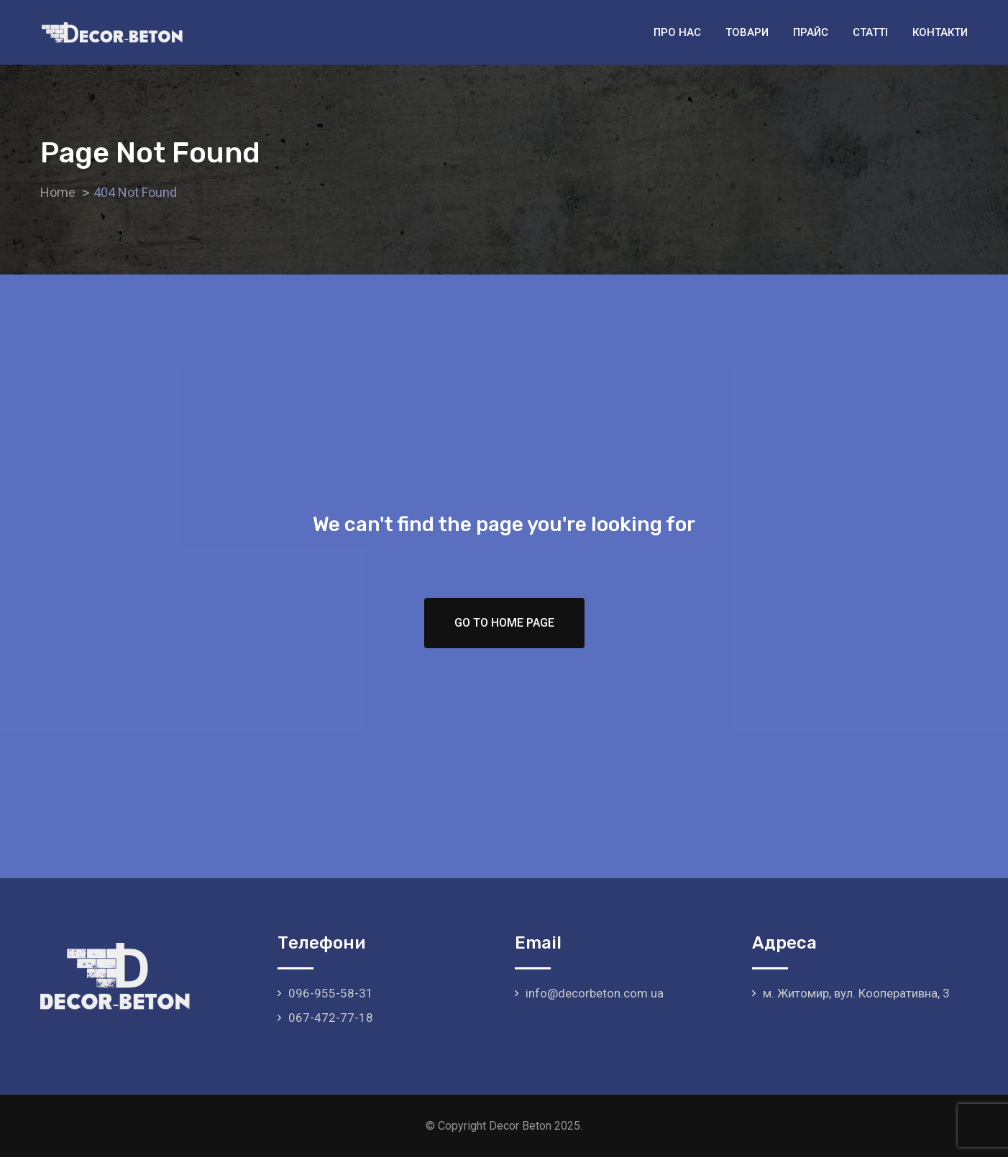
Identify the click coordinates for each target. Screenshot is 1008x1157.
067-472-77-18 (330, 1017)
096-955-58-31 (330, 993)
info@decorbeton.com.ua (595, 993)
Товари (747, 32)
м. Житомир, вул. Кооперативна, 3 (856, 993)
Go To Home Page (504, 623)
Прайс (810, 32)
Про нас (677, 32)
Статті (870, 32)
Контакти (940, 32)
